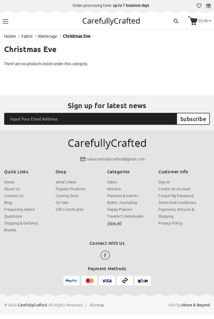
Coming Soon (67, 196)
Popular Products (70, 189)
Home (9, 182)
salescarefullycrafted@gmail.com (116, 159)
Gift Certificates (208, 5)
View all (114, 223)
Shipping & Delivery (21, 223)
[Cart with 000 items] (199, 21)
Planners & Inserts (122, 196)
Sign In (164, 182)
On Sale (62, 202)
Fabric (112, 182)
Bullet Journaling (122, 202)
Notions (114, 189)
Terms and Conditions (177, 202)
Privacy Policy (170, 223)
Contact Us (13, 196)
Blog (8, 202)
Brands (10, 230)
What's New (66, 182)
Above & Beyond (195, 305)
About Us (12, 189)
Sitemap (97, 305)
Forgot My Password (175, 196)
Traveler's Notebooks (125, 216)
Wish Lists (199, 5)
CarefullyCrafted (32, 305)
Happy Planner (119, 209)
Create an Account (174, 189)
